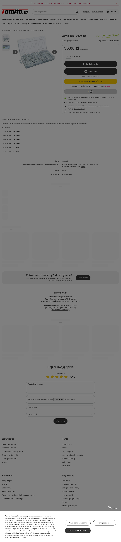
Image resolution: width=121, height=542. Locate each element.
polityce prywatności (21, 524)
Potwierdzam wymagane (78, 523)
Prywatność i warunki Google (45, 527)
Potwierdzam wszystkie (77, 531)
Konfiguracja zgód (104, 523)
